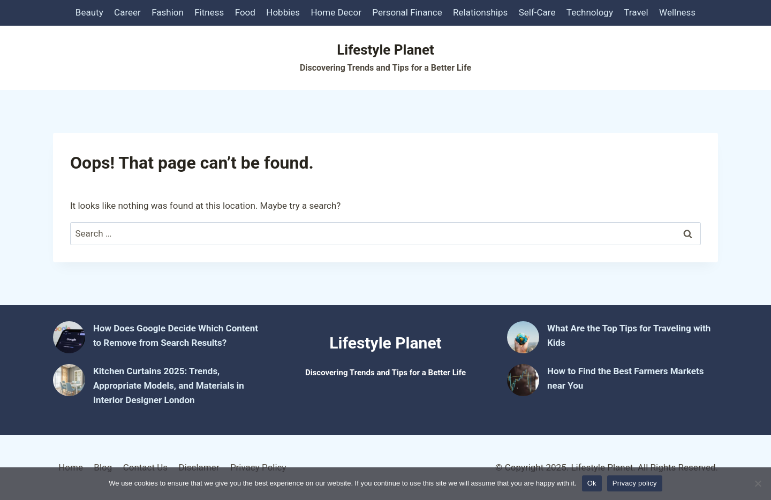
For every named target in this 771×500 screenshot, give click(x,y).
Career (127, 12)
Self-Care (537, 12)
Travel (636, 12)
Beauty (89, 12)
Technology (589, 12)
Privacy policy (635, 483)
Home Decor (336, 12)
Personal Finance (407, 12)
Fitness (209, 12)
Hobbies (283, 12)
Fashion (168, 12)
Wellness (677, 12)
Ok (591, 483)
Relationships (480, 12)
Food (245, 12)
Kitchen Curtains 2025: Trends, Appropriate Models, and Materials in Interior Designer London (168, 385)
